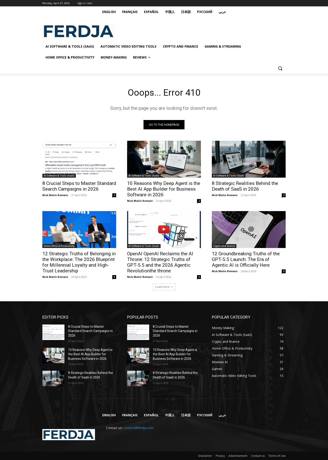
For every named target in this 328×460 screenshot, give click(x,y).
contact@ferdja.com (138, 428)
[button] (280, 68)
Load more (164, 287)
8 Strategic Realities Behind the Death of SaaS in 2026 (245, 186)
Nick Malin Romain (55, 195)
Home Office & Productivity (59, 246)
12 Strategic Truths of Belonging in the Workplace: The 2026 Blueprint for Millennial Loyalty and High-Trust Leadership (79, 262)
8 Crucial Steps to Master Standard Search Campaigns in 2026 (79, 186)
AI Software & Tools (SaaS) (59, 175)
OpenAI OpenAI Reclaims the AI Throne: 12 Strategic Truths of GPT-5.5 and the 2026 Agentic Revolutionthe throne (160, 262)
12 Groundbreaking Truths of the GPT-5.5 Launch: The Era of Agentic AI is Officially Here (246, 259)
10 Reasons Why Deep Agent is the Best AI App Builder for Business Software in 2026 (163, 189)
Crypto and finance (224, 246)
